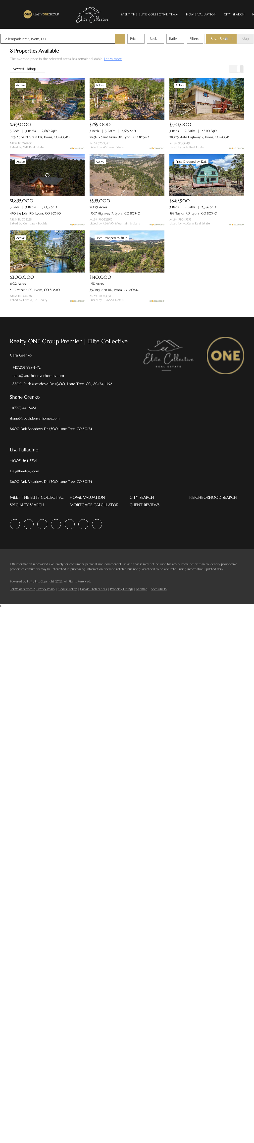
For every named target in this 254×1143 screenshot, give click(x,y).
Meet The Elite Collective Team (151, 14)
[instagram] (70, 524)
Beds (162, 38)
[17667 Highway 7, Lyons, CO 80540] (127, 175)
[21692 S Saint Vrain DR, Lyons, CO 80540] (47, 99)
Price (143, 38)
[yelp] (56, 524)
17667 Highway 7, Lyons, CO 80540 (115, 213)
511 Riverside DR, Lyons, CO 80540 (35, 290)
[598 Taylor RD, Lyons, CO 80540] (206, 175)
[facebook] (15, 524)
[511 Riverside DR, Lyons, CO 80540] (47, 251)
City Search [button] (235, 14)
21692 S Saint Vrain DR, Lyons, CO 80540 (39, 137)
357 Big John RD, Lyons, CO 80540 (114, 290)
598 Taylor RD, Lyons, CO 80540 (193, 213)
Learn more (113, 59)
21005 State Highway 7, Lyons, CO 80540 (199, 137)
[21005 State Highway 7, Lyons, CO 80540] (206, 99)
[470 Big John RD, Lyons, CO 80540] (47, 175)
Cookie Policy (67, 589)
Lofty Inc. (33, 581)
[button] (42, 14)
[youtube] (83, 524)
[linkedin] (29, 524)
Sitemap (141, 589)
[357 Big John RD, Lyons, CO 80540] (127, 251)
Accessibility (159, 589)
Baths (183, 38)
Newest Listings (24, 69)
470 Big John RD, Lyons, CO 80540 (35, 213)
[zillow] (42, 524)
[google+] (97, 524)
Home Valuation (202, 14)
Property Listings (121, 589)
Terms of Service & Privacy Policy (32, 589)
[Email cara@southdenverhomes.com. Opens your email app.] (37, 375)
